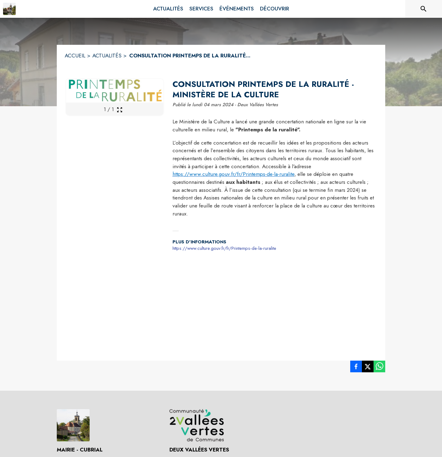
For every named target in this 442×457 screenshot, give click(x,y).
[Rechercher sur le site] (424, 9)
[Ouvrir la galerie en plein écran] (119, 109)
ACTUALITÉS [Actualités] (107, 55)
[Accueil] (9, 9)
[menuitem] (168, 9)
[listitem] (356, 368)
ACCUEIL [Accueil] (75, 55)
